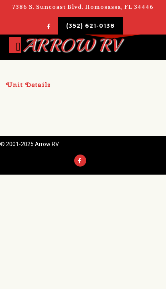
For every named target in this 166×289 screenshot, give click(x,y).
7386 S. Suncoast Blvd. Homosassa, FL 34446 (83, 7)
